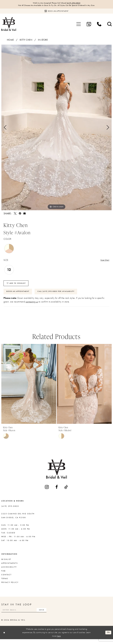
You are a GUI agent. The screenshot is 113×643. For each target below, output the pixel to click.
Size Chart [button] (104, 260)
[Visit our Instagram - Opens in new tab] (47, 490)
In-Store (43, 40)
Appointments (9, 566)
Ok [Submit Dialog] (108, 636)
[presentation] (28, 387)
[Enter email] (27, 613)
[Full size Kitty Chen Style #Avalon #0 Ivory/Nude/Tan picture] (56, 128)
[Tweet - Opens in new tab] (15, 214)
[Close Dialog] (4, 636)
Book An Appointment (19, 294)
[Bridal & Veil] (8, 24)
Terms (4, 581)
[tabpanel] (56, 128)
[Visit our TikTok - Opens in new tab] (66, 490)
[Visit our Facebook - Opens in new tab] (56, 490)
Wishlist (6, 562)
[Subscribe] (47, 613)
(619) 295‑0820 (76, 3)
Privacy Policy (9, 585)
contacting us (32, 304)
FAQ (3, 574)
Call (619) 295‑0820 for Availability (61, 294)
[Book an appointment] (56, 11)
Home (10, 40)
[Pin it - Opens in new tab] (20, 214)
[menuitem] (78, 25)
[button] (78, 25)
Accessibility (9, 570)
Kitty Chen (26, 40)
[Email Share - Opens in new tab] (24, 214)
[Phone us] (99, 25)
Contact (6, 578)
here (59, 639)
